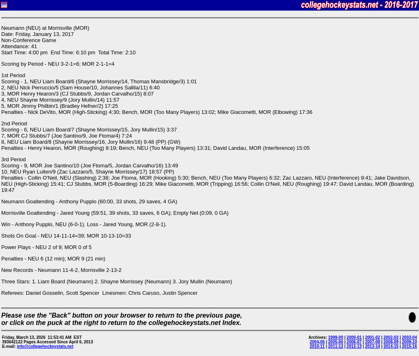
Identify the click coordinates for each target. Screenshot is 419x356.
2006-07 (354, 342)
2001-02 (372, 337)
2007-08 (372, 342)
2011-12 (335, 346)
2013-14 (372, 346)
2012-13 (354, 346)
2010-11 (317, 346)
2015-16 (409, 346)
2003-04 (409, 337)
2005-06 (335, 342)
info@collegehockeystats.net (45, 346)
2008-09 (391, 342)
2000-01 (354, 337)
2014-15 (391, 346)
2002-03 (391, 337)
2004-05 (317, 342)
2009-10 (409, 342)
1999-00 (335, 337)
